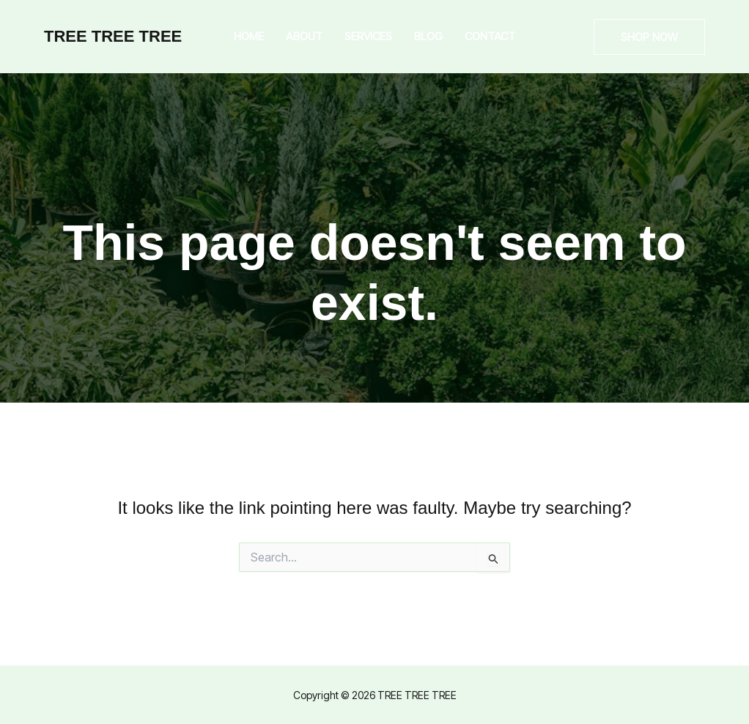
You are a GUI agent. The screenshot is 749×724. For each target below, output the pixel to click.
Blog (428, 36)
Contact (490, 36)
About (304, 36)
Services (368, 36)
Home (249, 36)
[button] (649, 37)
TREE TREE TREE (113, 36)
